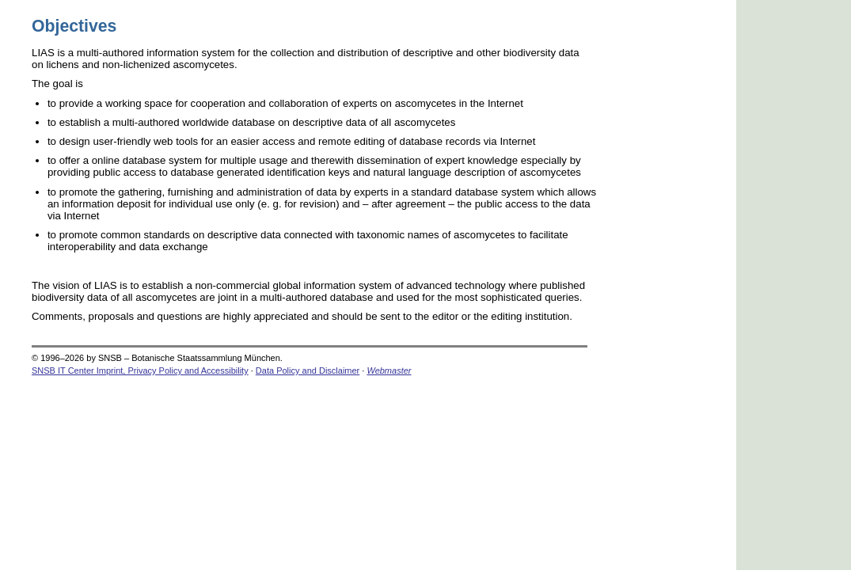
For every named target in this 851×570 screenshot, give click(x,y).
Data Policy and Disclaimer (307, 370)
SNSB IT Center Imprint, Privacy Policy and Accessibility (140, 370)
